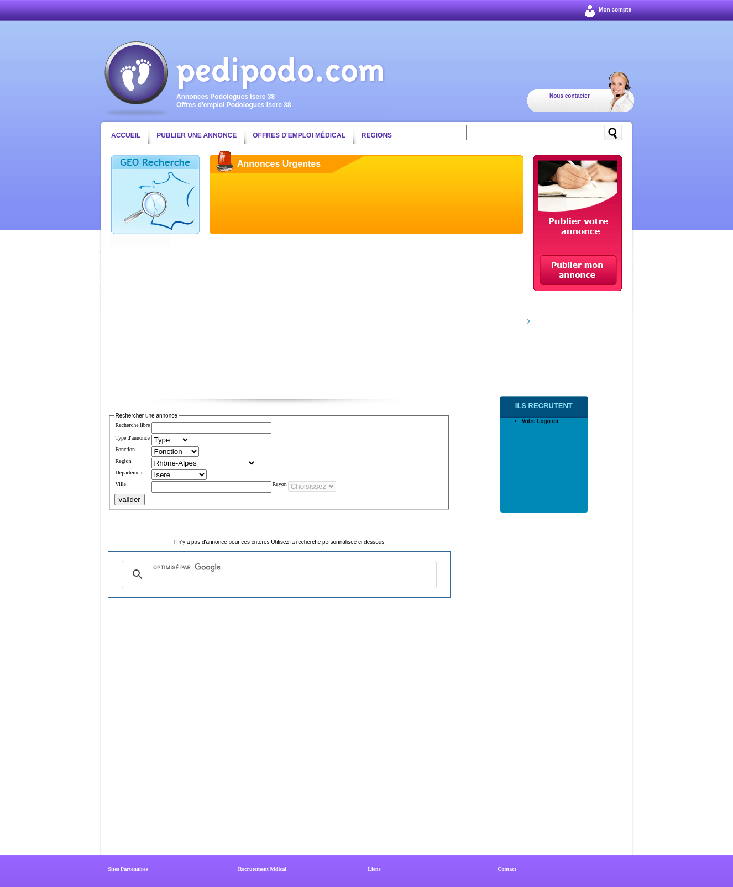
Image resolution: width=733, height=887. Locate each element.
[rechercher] (277, 567)
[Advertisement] (317, 318)
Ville (121, 484)
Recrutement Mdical (262, 869)
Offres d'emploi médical (299, 135)
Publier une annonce (196, 135)
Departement (130, 472)
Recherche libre (133, 425)
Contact (507, 869)
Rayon (280, 484)
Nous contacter (569, 96)
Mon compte (615, 10)
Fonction (125, 449)
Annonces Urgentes (279, 163)
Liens (374, 869)
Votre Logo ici (540, 421)
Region (124, 461)
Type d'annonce (133, 438)
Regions (377, 135)
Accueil (125, 135)
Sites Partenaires (128, 869)
